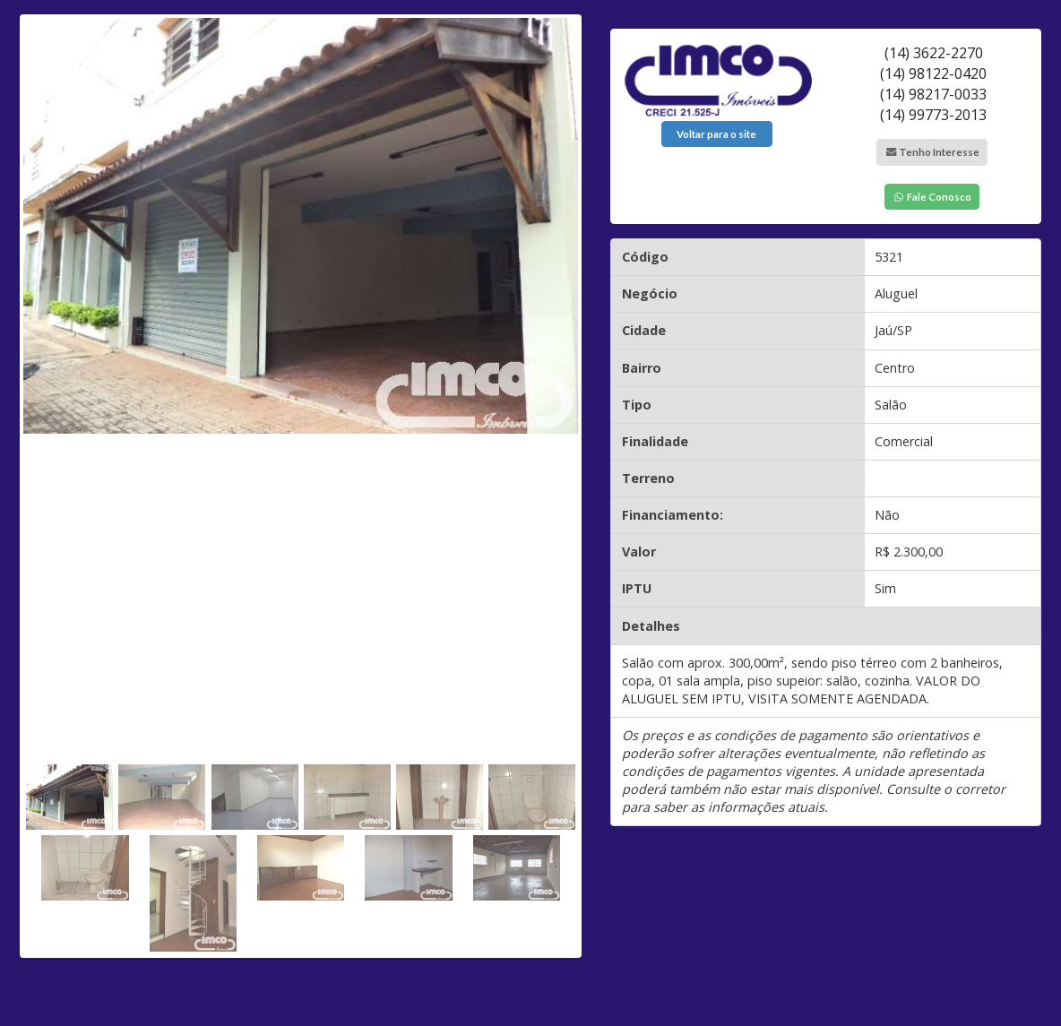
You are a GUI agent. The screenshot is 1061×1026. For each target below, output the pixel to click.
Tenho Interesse (931, 152)
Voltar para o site (716, 134)
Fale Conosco (932, 197)
